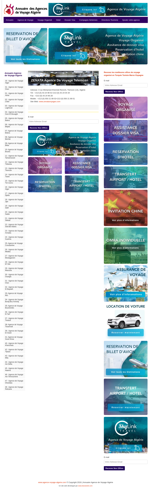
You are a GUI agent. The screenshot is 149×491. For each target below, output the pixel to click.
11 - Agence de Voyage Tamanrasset (14, 157)
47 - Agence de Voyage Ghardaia (14, 382)
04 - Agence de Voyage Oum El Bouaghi (14, 113)
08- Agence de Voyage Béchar (14, 138)
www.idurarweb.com (85, 486)
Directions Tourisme (110, 20)
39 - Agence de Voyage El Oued (14, 332)
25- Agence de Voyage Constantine (14, 244)
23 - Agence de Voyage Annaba (14, 232)
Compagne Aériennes (88, 20)
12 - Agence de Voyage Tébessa (14, 163)
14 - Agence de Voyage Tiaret (14, 176)
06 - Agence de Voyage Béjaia (14, 126)
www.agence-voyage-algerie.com (52, 482)
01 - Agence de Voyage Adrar (14, 94)
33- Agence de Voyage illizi (14, 294)
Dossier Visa (70, 20)
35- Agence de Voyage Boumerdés (14, 307)
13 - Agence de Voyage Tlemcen (14, 169)
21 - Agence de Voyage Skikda (14, 219)
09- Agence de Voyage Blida (14, 144)
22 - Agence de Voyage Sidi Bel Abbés (14, 226)
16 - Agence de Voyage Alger (14, 82)
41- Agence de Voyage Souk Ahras (14, 338)
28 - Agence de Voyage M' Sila (14, 263)
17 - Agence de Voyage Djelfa (14, 194)
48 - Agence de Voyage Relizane (14, 388)
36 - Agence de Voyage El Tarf (14, 313)
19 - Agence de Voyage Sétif (14, 207)
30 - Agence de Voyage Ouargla (14, 276)
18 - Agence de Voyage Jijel (14, 201)
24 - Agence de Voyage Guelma (14, 238)
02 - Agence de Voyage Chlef (14, 101)
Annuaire (9, 20)
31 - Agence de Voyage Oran (14, 88)
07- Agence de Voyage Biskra (14, 132)
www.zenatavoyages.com (49, 101)
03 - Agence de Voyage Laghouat (14, 107)
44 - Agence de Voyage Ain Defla (14, 363)
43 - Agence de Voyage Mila (14, 357)
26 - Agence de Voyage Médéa (14, 251)
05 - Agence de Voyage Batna (14, 119)
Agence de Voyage (25, 20)
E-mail (30, 117)
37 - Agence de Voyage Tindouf (14, 319)
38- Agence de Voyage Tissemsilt (14, 326)
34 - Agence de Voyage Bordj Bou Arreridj (14, 301)
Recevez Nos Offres (38, 128)
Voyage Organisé (44, 20)
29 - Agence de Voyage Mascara (14, 269)
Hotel (58, 20)
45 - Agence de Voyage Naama (14, 369)
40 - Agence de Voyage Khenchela (14, 344)
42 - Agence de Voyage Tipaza (14, 351)
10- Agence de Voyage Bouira (14, 151)
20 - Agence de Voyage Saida (14, 213)
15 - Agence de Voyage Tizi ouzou (14, 182)
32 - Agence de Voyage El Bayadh (14, 288)
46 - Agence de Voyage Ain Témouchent (14, 376)
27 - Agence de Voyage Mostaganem (14, 257)
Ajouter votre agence (131, 20)
